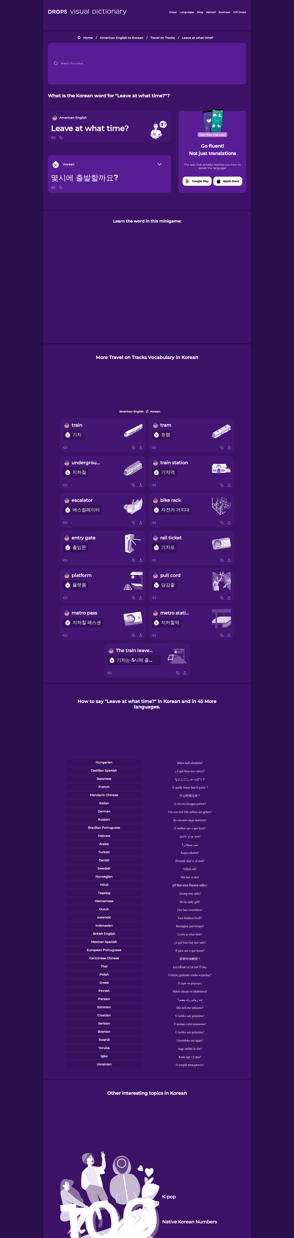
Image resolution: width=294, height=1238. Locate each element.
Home (88, 38)
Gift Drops (239, 12)
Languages (187, 12)
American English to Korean (121, 38)
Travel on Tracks (162, 38)
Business (224, 12)
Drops (173, 12)
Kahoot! (211, 12)
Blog (200, 12)
